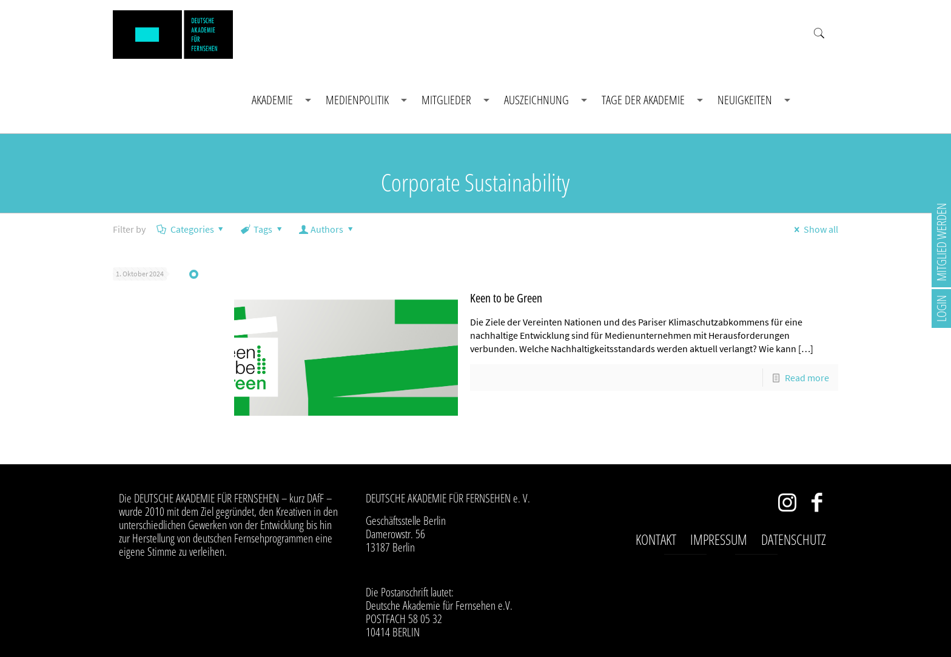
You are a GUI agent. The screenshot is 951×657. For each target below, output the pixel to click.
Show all (814, 229)
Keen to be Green (506, 298)
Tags (262, 229)
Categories (191, 229)
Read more (807, 378)
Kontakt (656, 539)
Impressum (718, 539)
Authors (327, 229)
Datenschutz (793, 539)
